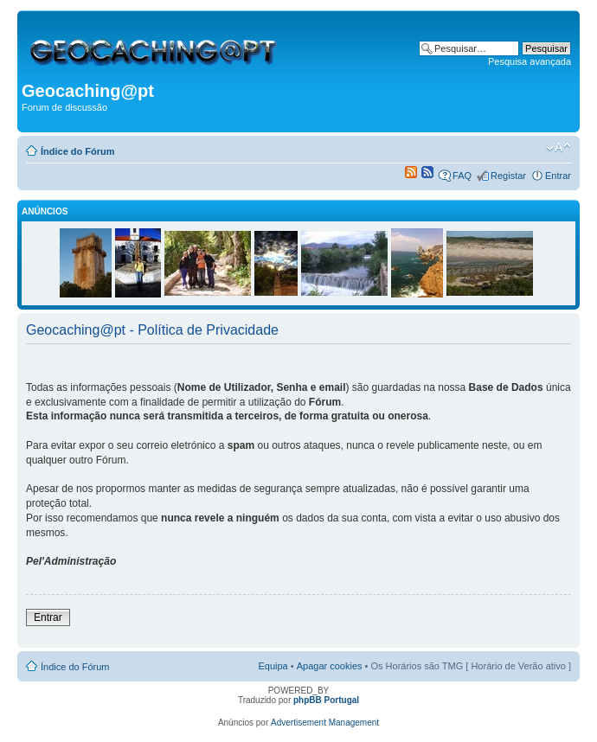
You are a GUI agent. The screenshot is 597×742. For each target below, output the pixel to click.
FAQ (462, 175)
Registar (508, 175)
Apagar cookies (330, 666)
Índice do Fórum (78, 151)
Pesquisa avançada (529, 61)
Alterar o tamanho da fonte (558, 148)
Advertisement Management (325, 722)
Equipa (272, 666)
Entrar (558, 175)
